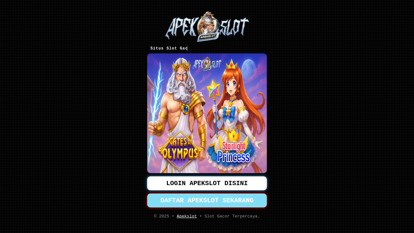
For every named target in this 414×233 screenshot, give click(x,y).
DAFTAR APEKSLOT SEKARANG (207, 201)
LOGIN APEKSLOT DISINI (207, 182)
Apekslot (187, 218)
